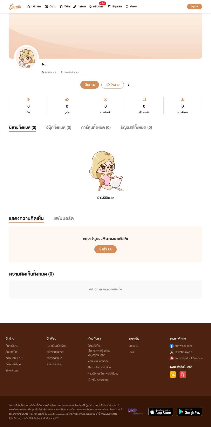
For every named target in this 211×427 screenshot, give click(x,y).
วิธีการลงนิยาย (55, 352)
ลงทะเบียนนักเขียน (56, 345)
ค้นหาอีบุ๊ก (11, 352)
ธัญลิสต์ (114, 6)
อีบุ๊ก (64, 6)
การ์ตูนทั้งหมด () (96, 127)
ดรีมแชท (97, 5)
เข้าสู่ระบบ (194, 6)
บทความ (133, 345)
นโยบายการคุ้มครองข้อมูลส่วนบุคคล (99, 353)
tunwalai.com (183, 345)
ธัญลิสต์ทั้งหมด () (136, 127)
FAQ (131, 352)
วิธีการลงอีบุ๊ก (54, 358)
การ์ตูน (79, 6)
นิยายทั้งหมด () (22, 127)
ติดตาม (90, 85)
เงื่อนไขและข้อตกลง (98, 361)
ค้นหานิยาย (12, 345)
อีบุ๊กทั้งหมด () (58, 127)
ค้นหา (131, 6)
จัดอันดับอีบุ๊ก (13, 364)
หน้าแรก (33, 6)
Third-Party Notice (99, 367)
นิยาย (50, 6)
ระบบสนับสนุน (54, 364)
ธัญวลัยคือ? (95, 345)
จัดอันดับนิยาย (14, 358)
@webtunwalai (184, 352)
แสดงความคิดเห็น (26, 218)
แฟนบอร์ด (64, 218)
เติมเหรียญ (12, 370)
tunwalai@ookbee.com (189, 358)
